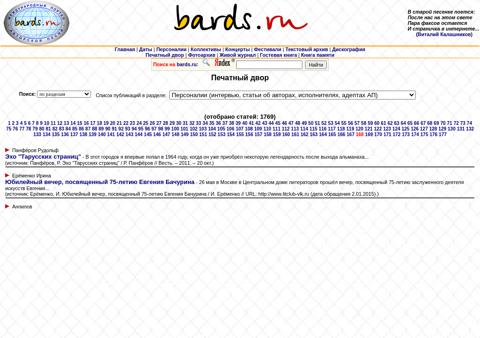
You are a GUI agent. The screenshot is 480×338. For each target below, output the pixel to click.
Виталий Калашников (444, 34)
